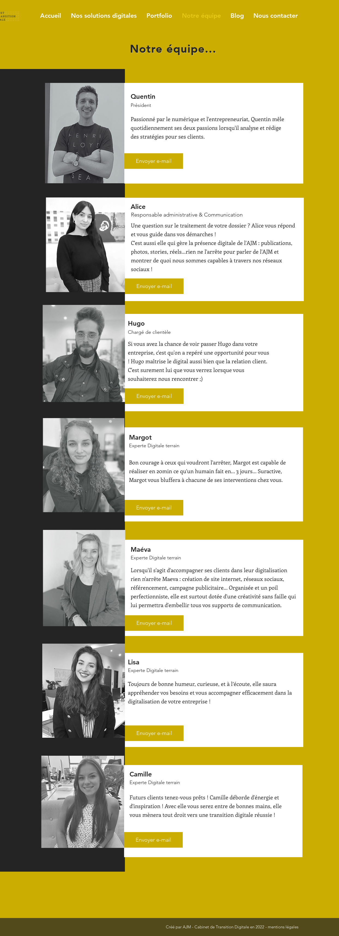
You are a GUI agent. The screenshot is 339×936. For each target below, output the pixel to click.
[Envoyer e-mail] (153, 161)
